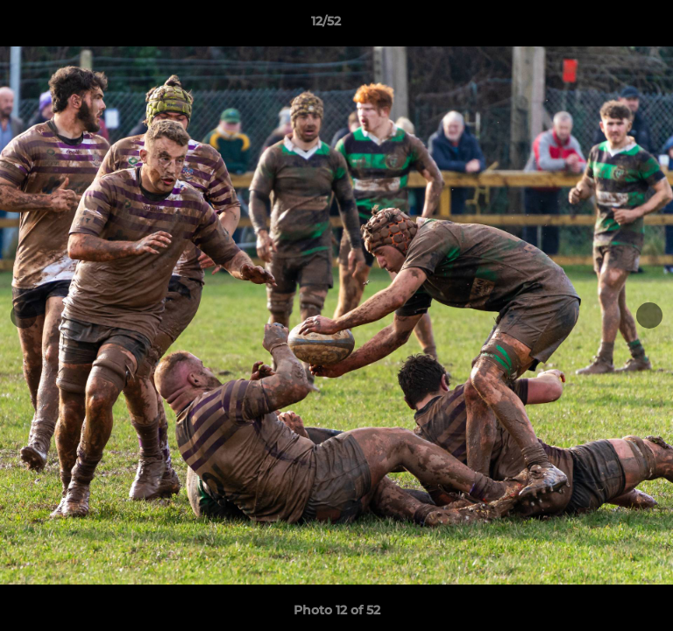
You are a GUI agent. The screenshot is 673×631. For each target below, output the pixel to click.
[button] (609, 25)
